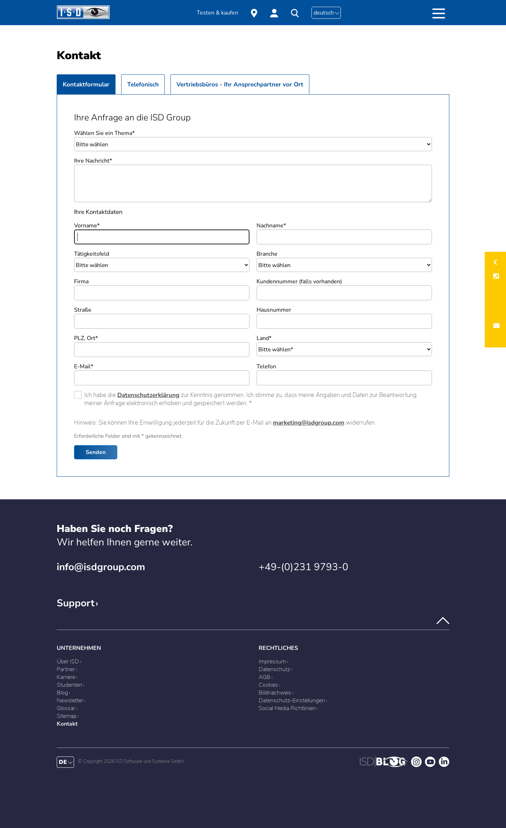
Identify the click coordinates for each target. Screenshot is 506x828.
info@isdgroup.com (101, 567)
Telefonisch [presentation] (143, 84)
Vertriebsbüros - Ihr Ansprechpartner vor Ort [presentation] (239, 84)
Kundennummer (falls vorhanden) (299, 281)
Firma (81, 281)
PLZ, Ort (86, 338)
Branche (267, 254)
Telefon (266, 366)
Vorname (87, 225)
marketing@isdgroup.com (308, 423)
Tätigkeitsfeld (91, 254)
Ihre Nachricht (93, 161)
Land (264, 338)
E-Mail (83, 366)
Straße (82, 310)
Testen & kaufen (217, 13)
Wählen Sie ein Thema (104, 133)
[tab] (86, 84)
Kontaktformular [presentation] (86, 84)
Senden (96, 452)
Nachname (271, 225)
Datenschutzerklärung (148, 395)
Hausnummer (274, 310)
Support (76, 603)
